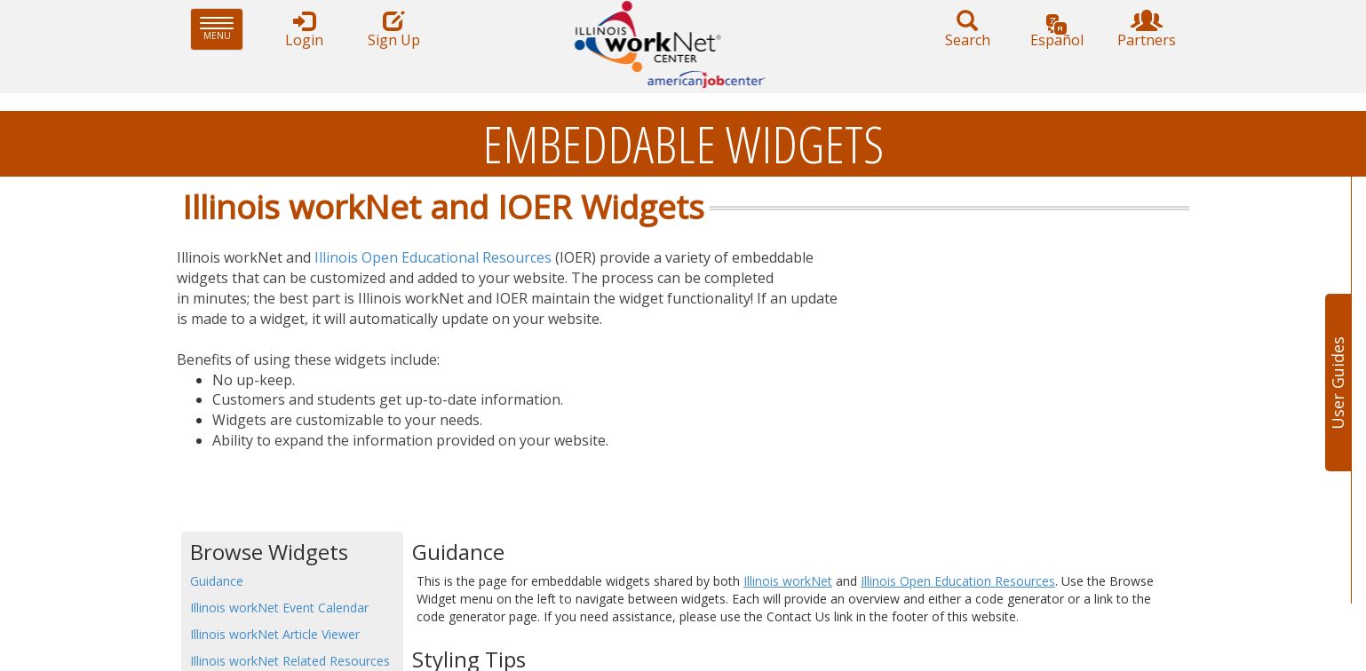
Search (967, 30)
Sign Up (393, 30)
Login (304, 30)
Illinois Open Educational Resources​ (433, 257)
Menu (221, 29)
